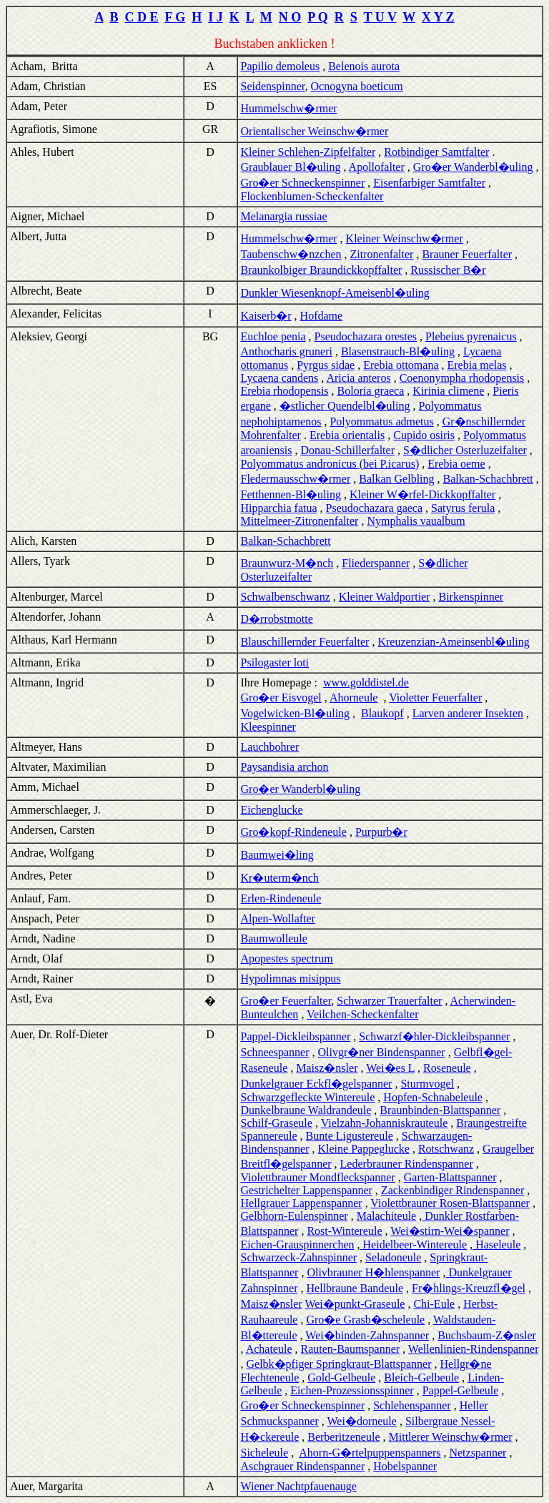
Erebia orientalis (347, 435)
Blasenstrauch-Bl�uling (398, 351)
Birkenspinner (471, 597)
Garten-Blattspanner (450, 1177)
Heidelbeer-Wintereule (414, 1244)
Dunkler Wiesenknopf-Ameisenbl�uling (335, 293)
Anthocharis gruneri (286, 351)
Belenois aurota (364, 66)
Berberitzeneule (343, 1437)
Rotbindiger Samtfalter (436, 152)
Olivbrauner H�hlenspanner (373, 1272)
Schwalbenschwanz (285, 597)
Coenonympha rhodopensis (462, 378)
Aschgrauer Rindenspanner (303, 1466)
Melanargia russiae (284, 216)
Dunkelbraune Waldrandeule (306, 1110)
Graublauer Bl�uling (291, 167)
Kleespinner (268, 727)
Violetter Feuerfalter (435, 697)
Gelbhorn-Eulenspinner (294, 1216)
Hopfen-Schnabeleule (433, 1097)
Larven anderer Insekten (467, 713)
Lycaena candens (280, 378)
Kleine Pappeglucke (363, 1149)
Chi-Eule (434, 1304)
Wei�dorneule (362, 1421)
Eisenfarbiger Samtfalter (429, 183)
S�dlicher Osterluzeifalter (465, 450)
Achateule (269, 1349)
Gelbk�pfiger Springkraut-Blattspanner (339, 1364)
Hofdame (321, 316)
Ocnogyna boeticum (357, 86)
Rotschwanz (446, 1149)
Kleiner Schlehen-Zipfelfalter (308, 152)
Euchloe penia (273, 336)
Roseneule (447, 1068)
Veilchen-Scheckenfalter (362, 1014)
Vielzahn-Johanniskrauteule (384, 1123)
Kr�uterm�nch (280, 878)
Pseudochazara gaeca (374, 508)
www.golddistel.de (366, 682)
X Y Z (438, 17)
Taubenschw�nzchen (291, 254)
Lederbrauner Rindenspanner (406, 1164)
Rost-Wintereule (344, 1231)
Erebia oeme (456, 464)
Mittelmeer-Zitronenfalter (300, 521)
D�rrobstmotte (277, 619)
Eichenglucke (272, 810)
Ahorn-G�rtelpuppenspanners (369, 1453)
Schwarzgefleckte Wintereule (308, 1097)
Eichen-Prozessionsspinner (351, 1390)
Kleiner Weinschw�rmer (404, 238)
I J (215, 17)
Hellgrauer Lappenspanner (301, 1203)
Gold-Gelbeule (341, 1377)
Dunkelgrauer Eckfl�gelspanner (316, 1084)
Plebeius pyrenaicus (471, 336)
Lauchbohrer (270, 747)
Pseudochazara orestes (366, 336)
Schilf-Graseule (276, 1123)
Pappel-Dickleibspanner (296, 1036)
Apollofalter (377, 167)
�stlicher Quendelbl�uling (345, 406)
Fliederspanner (376, 563)
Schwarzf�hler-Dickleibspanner (434, 1036)
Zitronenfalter (382, 254)
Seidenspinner (273, 86)
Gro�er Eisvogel (281, 697)
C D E (141, 17)
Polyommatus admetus (381, 421)
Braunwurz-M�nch (287, 563)
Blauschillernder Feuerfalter (305, 642)
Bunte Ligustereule (349, 1136)
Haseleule (496, 1244)
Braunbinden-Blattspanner (440, 1110)
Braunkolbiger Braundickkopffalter (321, 270)
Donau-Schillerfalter (347, 450)
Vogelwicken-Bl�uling (295, 713)
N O (290, 17)
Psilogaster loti (275, 662)
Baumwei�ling (277, 855)
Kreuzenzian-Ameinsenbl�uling (453, 642)
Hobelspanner (405, 1466)
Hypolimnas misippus (291, 978)
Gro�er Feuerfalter (286, 1001)
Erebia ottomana (400, 365)
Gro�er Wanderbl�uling (473, 167)
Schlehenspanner (411, 1405)
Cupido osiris (424, 435)
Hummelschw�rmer (289, 108)
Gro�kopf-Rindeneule (294, 832)
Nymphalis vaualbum (416, 521)
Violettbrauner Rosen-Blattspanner (450, 1203)
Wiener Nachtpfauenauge (299, 1486)
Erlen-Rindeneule (281, 898)
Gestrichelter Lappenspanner (306, 1190)
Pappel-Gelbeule (460, 1390)
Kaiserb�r (266, 316)
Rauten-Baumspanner (350, 1349)
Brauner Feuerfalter (467, 254)
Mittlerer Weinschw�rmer (451, 1437)
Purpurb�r (381, 832)
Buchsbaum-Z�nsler (486, 1335)
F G (174, 17)
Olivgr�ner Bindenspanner (381, 1052)
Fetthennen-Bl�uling (291, 494)
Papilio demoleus (280, 66)
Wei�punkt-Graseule (355, 1304)
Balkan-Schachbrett (488, 479)
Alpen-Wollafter (278, 918)
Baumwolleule (274, 938)
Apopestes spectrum (287, 958)
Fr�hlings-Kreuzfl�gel (468, 1288)
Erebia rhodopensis (285, 391)
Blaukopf (382, 713)
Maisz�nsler (326, 1068)
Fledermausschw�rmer (296, 479)
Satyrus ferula (463, 508)
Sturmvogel (427, 1084)
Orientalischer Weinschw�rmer (315, 131)
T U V (380, 17)
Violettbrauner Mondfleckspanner (318, 1177)
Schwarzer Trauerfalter (389, 1001)
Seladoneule (393, 1257)
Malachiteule (387, 1216)
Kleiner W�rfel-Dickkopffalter (422, 494)
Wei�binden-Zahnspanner (367, 1335)
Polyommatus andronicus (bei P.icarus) (330, 464)
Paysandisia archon (285, 767)
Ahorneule (354, 697)
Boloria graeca (371, 391)
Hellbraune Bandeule (354, 1288)
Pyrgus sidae (326, 365)
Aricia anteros (358, 378)
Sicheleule (265, 1453)
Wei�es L (390, 1068)
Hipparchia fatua (279, 508)
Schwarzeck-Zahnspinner (299, 1257)
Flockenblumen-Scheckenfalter (312, 196)
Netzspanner (477, 1453)
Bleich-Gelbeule (421, 1377)
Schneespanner (275, 1052)
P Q (317, 17)
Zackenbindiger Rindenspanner (452, 1190)
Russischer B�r (447, 270)
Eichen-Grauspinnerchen (298, 1244)
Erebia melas (477, 365)
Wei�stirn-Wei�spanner (449, 1231)
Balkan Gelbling (396, 479)
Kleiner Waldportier (384, 597)
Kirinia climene (448, 391)
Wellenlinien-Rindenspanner (473, 1349)
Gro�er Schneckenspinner (303, 183)
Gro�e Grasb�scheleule (365, 1320)
